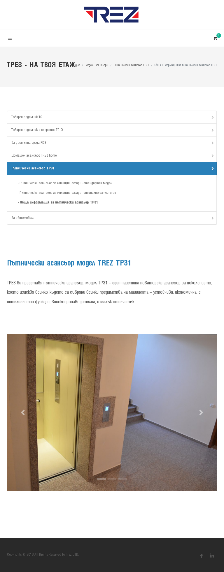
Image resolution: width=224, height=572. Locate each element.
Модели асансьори (96, 65)
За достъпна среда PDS (113, 143)
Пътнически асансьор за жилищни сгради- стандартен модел (66, 183)
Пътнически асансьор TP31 (131, 65)
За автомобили (113, 218)
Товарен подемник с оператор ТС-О (113, 130)
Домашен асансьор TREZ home (113, 155)
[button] (22, 412)
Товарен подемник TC (113, 117)
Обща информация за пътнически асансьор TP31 (59, 202)
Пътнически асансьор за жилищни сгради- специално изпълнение (68, 192)
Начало (75, 65)
